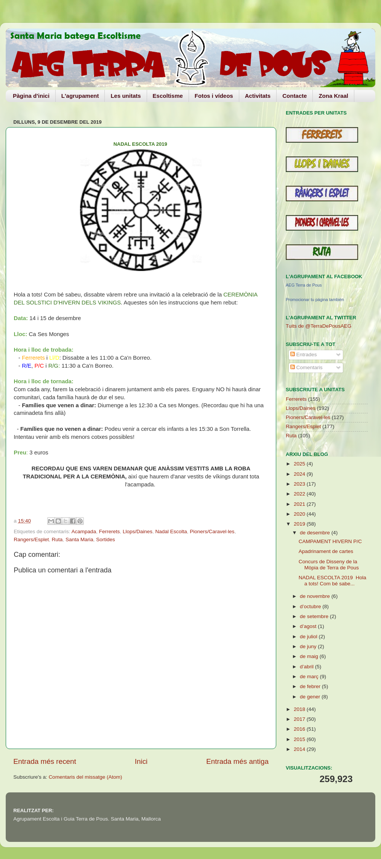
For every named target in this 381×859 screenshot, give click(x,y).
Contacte (294, 95)
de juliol (309, 636)
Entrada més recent (44, 761)
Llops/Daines (137, 531)
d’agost (309, 626)
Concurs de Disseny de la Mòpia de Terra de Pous (329, 565)
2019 (300, 524)
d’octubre (311, 606)
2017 (300, 719)
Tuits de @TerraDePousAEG (318, 326)
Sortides (105, 539)
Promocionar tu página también (315, 299)
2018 (300, 709)
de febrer (311, 686)
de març (310, 676)
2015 (300, 739)
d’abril (307, 666)
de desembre (315, 532)
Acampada (84, 531)
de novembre (315, 596)
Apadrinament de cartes (326, 551)
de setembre (315, 616)
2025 (300, 464)
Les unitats (125, 95)
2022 (300, 494)
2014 (300, 749)
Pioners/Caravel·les (212, 531)
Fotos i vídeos (214, 95)
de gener (311, 697)
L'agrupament (80, 95)
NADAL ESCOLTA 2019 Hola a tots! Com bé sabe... (333, 580)
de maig (310, 656)
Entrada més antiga (237, 761)
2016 (300, 729)
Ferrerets (109, 531)
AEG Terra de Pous (304, 285)
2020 (300, 514)
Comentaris (306, 367)
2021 (300, 504)
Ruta (57, 539)
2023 (300, 484)
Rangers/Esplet (31, 539)
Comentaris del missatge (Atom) (85, 777)
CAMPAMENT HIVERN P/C (330, 541)
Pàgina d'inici (31, 95)
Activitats (258, 95)
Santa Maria (79, 539)
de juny (309, 646)
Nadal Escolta (171, 531)
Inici (141, 761)
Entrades (303, 354)
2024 (300, 474)
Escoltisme (168, 95)
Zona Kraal (333, 95)
